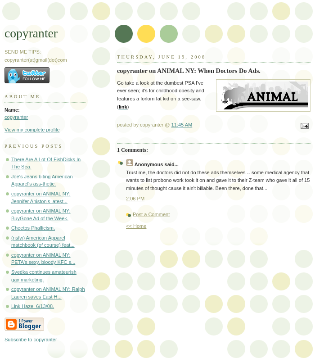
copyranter (31, 33)
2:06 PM (135, 198)
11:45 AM (182, 124)
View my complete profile (32, 129)
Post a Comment (151, 214)
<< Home (136, 226)
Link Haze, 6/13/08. (32, 306)
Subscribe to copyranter (30, 339)
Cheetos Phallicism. (33, 228)
